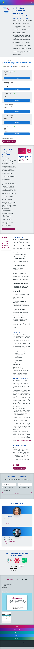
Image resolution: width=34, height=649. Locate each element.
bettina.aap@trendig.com (9, 520)
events (17, 638)
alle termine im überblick (9, 141)
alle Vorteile (16, 464)
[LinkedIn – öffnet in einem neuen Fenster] (17, 579)
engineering (17, 632)
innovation (17, 629)
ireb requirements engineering (17, 60)
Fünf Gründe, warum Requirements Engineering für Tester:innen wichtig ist (25, 156)
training (8, 60)
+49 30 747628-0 (7, 522)
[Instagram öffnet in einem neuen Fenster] (20, 579)
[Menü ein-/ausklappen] (31, 2)
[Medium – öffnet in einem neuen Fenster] (26, 579)
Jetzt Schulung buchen (9, 228)
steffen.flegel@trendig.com (9, 541)
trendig (3, 60)
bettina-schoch (7, 523)
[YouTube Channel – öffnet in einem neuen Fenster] (23, 579)
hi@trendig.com (6, 592)
